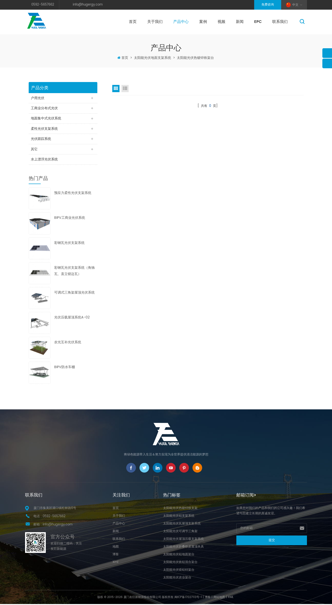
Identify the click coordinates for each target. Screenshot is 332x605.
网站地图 (219, 598)
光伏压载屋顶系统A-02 (72, 318)
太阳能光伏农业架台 (177, 578)
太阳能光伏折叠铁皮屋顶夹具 (183, 547)
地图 (116, 547)
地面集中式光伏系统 (46, 119)
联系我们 (280, 22)
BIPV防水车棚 (64, 368)
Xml (115, 563)
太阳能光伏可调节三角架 (180, 532)
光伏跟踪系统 (41, 139)
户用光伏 (38, 98)
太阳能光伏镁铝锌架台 (178, 570)
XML (230, 598)
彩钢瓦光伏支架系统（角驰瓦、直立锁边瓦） (74, 272)
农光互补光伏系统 (67, 343)
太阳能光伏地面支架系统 (152, 58)
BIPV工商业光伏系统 (69, 219)
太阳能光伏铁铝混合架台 (180, 563)
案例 (203, 22)
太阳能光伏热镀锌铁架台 (195, 58)
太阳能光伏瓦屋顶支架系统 (182, 524)
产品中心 (181, 22)
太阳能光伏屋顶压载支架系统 (183, 540)
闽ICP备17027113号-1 (188, 598)
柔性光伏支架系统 (44, 129)
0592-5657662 (42, 4)
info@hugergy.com (88, 4)
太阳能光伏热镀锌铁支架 (180, 509)
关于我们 (155, 22)
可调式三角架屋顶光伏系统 (74, 293)
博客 (116, 555)
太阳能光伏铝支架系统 (178, 516)
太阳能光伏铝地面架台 (178, 555)
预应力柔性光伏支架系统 (72, 194)
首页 (133, 22)
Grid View (116, 88)
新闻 (240, 22)
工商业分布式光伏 (44, 108)
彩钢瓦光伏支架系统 (69, 244)
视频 (221, 22)
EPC (258, 22)
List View (125, 88)
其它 (34, 150)
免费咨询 (267, 4)
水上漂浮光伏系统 (44, 160)
